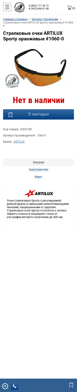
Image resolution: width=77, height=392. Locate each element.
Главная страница (15, 19)
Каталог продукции (45, 19)
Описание (38, 162)
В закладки (38, 114)
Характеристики (38, 169)
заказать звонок (15, 386)
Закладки (71, 384)
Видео (38, 176)
